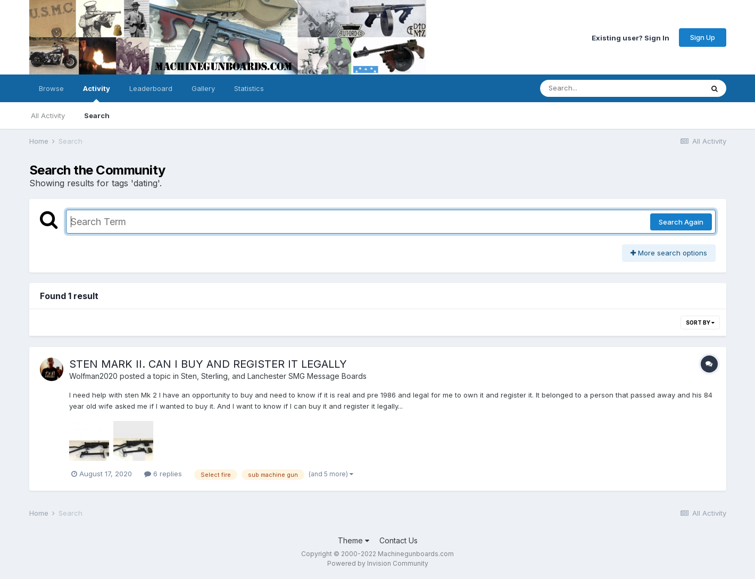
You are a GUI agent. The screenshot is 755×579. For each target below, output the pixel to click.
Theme (353, 540)
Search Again (681, 222)
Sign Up (702, 37)
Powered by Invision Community (377, 563)
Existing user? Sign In (630, 37)
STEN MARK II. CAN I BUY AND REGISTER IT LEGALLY (208, 364)
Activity (96, 93)
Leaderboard (150, 88)
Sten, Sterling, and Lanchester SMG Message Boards (274, 376)
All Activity (48, 115)
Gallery (203, 88)
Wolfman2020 (93, 376)
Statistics (249, 88)
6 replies (163, 473)
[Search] (592, 88)
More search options (668, 253)
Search (97, 115)
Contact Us (398, 540)
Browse (51, 88)
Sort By (700, 322)
